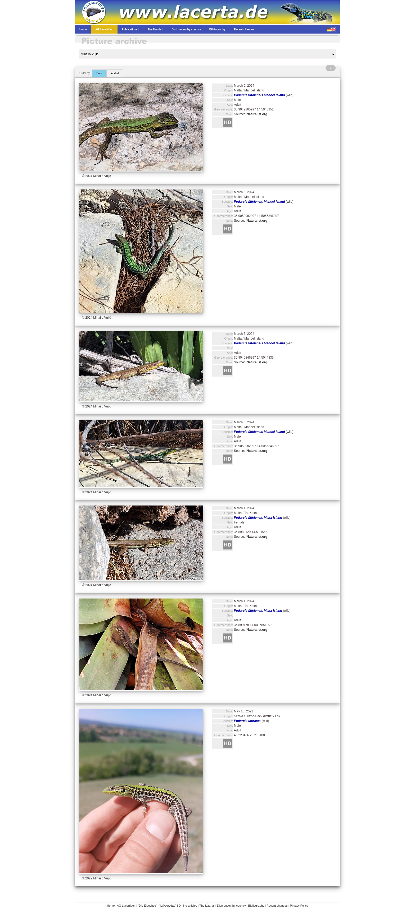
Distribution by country (231, 905)
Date (99, 73)
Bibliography (256, 905)
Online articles (188, 905)
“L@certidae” (167, 905)
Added (115, 73)
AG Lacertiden (126, 905)
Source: (250, 114)
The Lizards (206, 905)
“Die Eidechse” (147, 905)
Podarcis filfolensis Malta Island (258, 518)
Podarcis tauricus (247, 721)
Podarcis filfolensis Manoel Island (259, 95)
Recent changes (277, 905)
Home (111, 905)
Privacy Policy (299, 905)
